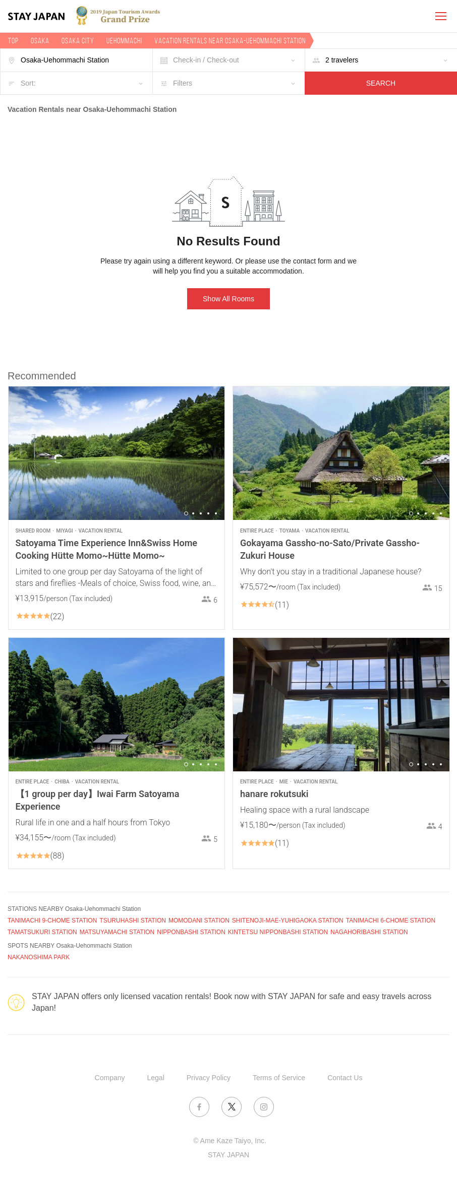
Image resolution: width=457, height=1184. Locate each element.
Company (110, 1078)
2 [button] (193, 513)
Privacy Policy (209, 1078)
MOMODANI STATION (199, 920)
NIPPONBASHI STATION (191, 932)
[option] (117, 453)
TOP (13, 40)
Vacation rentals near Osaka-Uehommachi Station (230, 40)
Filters (182, 83)
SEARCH (380, 83)
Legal (155, 1078)
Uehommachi (124, 40)
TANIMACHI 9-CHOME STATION (52, 920)
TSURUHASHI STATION (132, 920)
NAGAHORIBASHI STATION (369, 932)
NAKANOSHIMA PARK (39, 957)
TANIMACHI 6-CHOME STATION (390, 920)
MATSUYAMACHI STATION (117, 932)
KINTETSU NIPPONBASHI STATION (278, 932)
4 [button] (208, 513)
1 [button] (186, 513)
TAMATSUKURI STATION (42, 932)
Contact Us (344, 1078)
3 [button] (201, 513)
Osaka (40, 40)
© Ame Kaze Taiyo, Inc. (229, 1141)
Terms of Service (279, 1078)
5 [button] (216, 513)
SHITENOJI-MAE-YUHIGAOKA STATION (288, 920)
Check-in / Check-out (206, 60)
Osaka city (78, 40)
